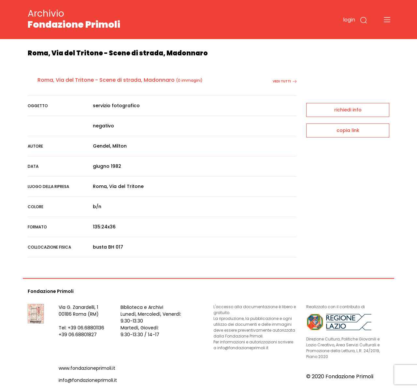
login (349, 19)
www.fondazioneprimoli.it (87, 368)
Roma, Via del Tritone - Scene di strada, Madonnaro (106, 80)
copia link (348, 130)
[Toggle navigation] (387, 19)
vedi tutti (284, 81)
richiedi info (348, 110)
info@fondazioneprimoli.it (88, 380)
